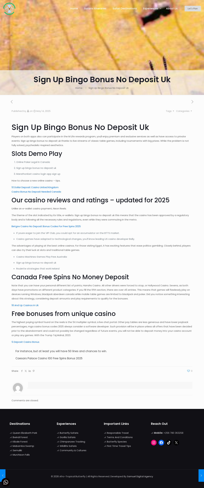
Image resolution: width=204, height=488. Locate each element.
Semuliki (17, 450)
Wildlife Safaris (68, 446)
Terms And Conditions (120, 437)
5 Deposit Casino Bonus (25, 342)
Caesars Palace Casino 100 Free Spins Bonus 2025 (48, 358)
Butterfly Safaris (69, 432)
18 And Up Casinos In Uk (25, 305)
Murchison (19, 454)
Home (78, 88)
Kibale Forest (20, 441)
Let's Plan (193, 8)
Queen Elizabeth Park (25, 432)
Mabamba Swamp (23, 446)
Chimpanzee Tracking (72, 441)
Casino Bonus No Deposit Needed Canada (36, 191)
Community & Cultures (73, 450)
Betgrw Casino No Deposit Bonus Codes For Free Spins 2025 (46, 226)
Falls (27, 454)
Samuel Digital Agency (140, 476)
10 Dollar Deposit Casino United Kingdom (35, 187)
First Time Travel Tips (119, 446)
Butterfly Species (117, 441)
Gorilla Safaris (68, 437)
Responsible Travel (118, 432)
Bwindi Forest (20, 437)
